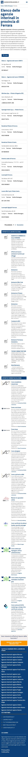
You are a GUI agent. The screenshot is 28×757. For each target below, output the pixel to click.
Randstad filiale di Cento (9, 142)
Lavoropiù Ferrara (7, 175)
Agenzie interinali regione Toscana (11, 698)
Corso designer (15, 451)
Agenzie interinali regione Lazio (10, 674)
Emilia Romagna (9, 6)
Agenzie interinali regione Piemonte (12, 687)
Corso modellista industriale (16, 383)
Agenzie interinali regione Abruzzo (11, 654)
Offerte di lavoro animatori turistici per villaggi (17, 254)
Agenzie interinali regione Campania (12, 662)
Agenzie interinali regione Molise (11, 685)
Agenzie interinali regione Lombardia (12, 679)
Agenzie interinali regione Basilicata (12, 657)
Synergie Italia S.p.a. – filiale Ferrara (12, 110)
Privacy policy (5, 750)
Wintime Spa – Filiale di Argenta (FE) (12, 93)
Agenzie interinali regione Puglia (11, 690)
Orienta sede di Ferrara (9, 159)
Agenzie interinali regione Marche (11, 682)
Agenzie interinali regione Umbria (11, 705)
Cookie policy (5, 752)
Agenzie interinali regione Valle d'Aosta (13, 707)
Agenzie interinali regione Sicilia (11, 695)
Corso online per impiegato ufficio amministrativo (16, 551)
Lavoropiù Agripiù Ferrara (9, 207)
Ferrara (8, 67)
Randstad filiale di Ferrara (9, 126)
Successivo (20, 225)
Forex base (14, 429)
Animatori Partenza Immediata (17, 341)
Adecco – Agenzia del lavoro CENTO (12, 61)
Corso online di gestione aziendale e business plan (18, 580)
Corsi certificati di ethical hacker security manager (18, 524)
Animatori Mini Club (17, 282)
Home (2, 6)
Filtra (5, 55)
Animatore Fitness (16, 293)
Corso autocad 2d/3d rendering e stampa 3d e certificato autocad (18, 607)
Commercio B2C (15, 321)
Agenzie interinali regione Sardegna (12, 692)
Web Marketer (15, 365)
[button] (27, 2)
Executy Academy (22, 520)
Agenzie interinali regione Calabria (11, 660)
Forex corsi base (16, 407)
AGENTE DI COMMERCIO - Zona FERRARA (18, 237)
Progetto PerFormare (16, 574)
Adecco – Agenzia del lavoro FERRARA (13, 77)
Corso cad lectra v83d (17, 474)
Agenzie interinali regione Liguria (11, 677)
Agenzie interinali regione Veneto (11, 710)
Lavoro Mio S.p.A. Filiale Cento (10, 191)
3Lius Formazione (22, 426)
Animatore (14, 270)
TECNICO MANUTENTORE (18, 351)
